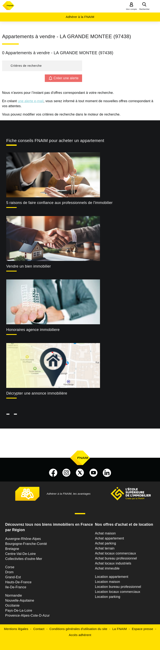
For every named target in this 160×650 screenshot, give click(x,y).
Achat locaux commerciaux (115, 553)
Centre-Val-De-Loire (20, 554)
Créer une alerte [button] (66, 78)
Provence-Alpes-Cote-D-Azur (27, 615)
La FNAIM (119, 629)
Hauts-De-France (18, 582)
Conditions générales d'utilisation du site (78, 629)
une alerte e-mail (30, 101)
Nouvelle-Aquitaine (19, 600)
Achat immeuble (107, 568)
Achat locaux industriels (113, 563)
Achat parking (105, 543)
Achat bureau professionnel (116, 558)
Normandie (13, 595)
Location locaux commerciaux (117, 591)
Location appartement (111, 576)
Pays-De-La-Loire (18, 610)
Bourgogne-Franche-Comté (26, 544)
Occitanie (12, 605)
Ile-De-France (15, 587)
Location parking (107, 596)
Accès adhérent (80, 635)
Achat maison (105, 533)
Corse (9, 567)
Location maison (107, 581)
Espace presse (142, 629)
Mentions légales (16, 629)
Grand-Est (13, 577)
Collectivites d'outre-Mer (23, 559)
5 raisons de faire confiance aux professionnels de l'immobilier (59, 203)
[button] (42, 65)
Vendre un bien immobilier (28, 266)
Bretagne (12, 549)
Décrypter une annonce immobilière (36, 393)
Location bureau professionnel (118, 586)
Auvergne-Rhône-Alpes (23, 539)
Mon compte (131, 9)
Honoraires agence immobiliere (33, 330)
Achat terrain (105, 548)
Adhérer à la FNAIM (80, 17)
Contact (38, 629)
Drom (9, 572)
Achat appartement (109, 538)
